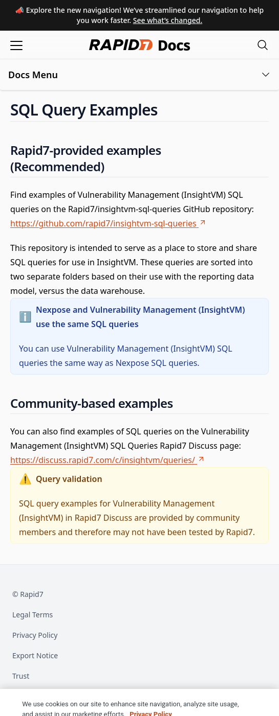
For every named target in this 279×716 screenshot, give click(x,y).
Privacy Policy (34, 635)
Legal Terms (32, 614)
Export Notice (35, 655)
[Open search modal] (262, 45)
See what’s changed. (167, 20)
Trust (20, 676)
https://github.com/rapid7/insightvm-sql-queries (108, 223)
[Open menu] (16, 45)
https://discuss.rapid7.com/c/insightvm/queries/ (107, 460)
